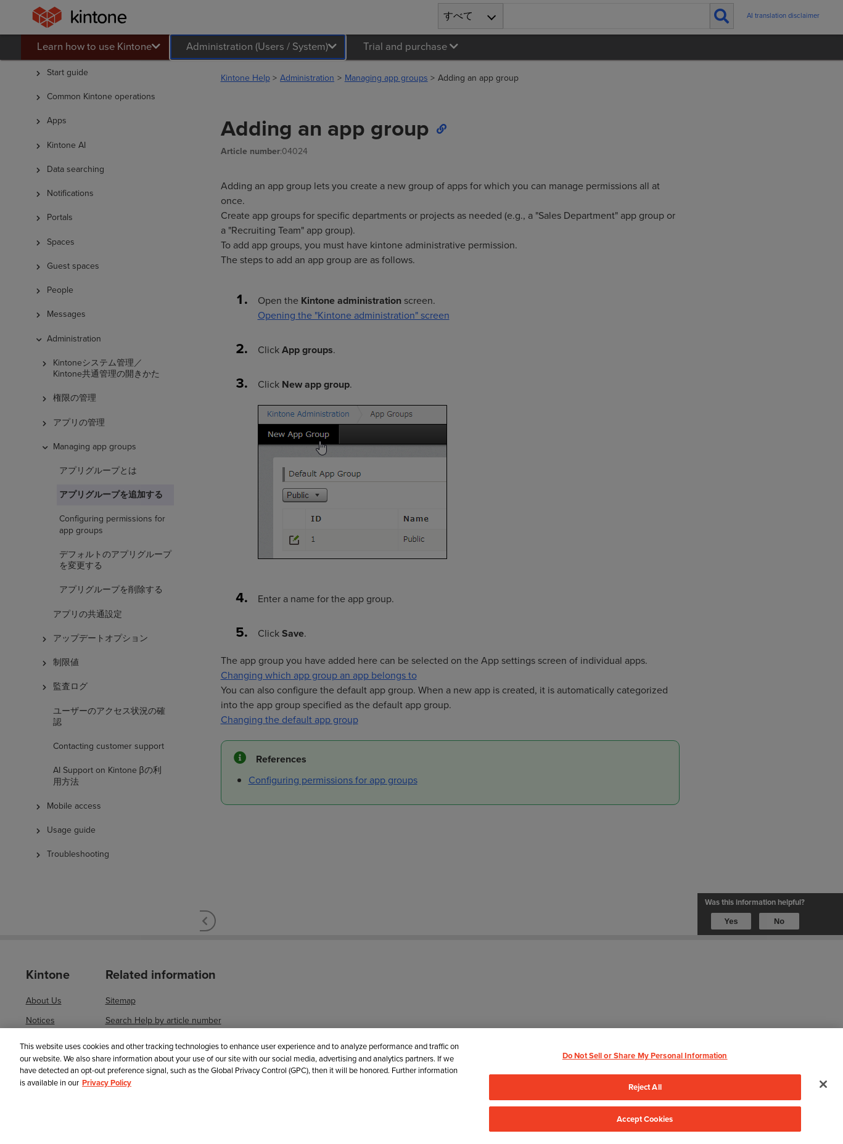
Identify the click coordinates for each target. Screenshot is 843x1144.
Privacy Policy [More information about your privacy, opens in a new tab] (106, 1097)
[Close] (823, 1098)
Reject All (645, 1101)
